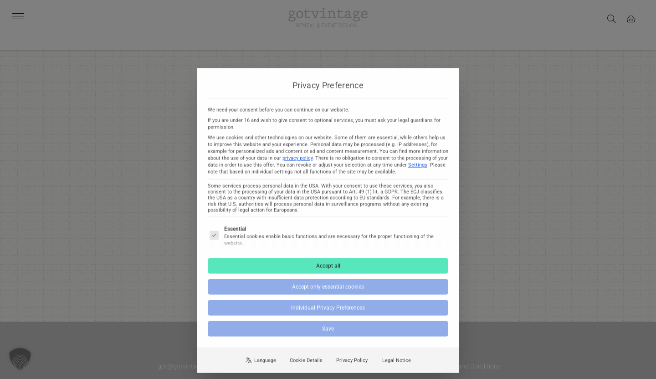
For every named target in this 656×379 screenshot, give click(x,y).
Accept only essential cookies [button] (328, 293)
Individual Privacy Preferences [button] (328, 314)
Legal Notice (396, 366)
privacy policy (297, 164)
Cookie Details (306, 366)
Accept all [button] (328, 272)
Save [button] (328, 335)
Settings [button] (417, 171)
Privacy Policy (352, 366)
